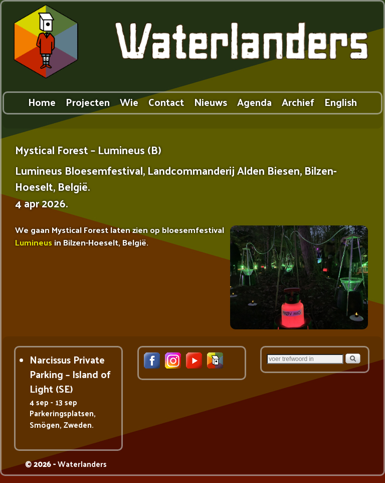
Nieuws (210, 101)
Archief (298, 101)
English (340, 101)
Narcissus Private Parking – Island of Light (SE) (70, 374)
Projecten (88, 101)
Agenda (254, 101)
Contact (166, 101)
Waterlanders (82, 463)
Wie (129, 101)
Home (42, 101)
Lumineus (33, 242)
